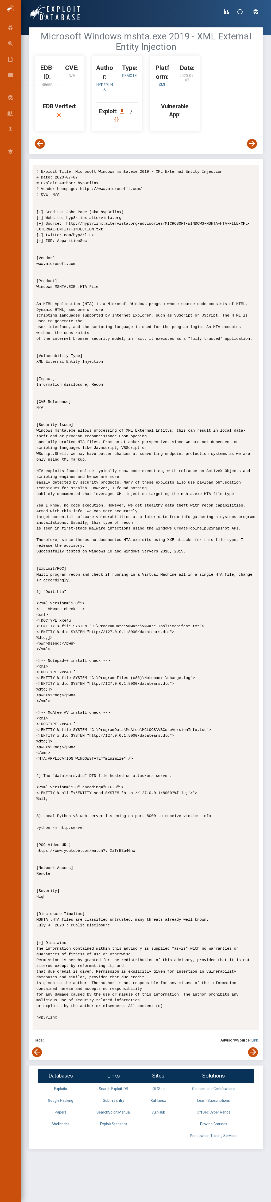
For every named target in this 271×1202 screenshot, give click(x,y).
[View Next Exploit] (252, 144)
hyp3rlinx (104, 87)
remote (129, 76)
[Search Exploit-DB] (256, 12)
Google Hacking (60, 1100)
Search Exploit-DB (113, 1089)
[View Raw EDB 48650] (117, 119)
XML (162, 85)
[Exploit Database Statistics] (226, 12)
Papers (60, 1112)
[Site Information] (241, 12)
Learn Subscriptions (213, 1100)
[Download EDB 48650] (123, 111)
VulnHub (158, 1112)
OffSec (158, 1089)
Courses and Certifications (213, 1089)
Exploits (60, 1089)
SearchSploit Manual (113, 1112)
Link (254, 1040)
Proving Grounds (213, 1124)
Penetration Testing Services (213, 1136)
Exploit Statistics (113, 1124)
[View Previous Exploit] (40, 144)
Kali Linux (158, 1100)
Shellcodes (61, 1124)
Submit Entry (113, 1100)
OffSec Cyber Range (214, 1112)
